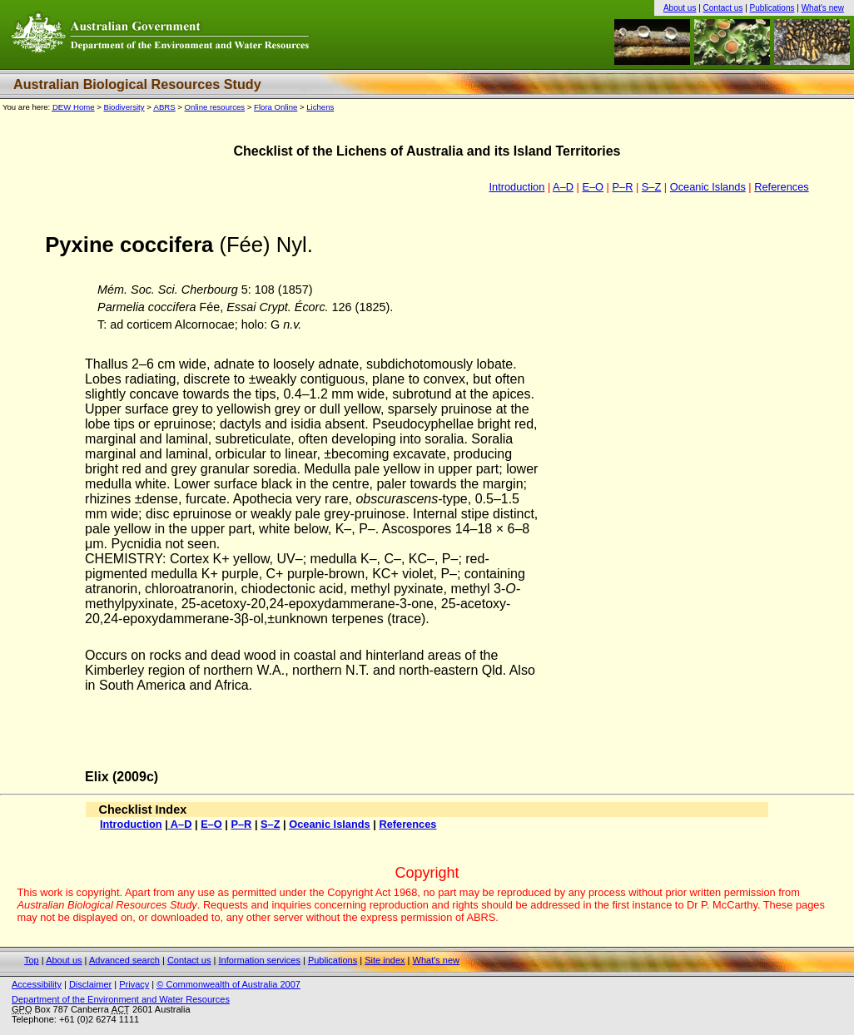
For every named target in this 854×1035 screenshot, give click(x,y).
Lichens (320, 106)
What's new (823, 7)
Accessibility (37, 984)
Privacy (134, 984)
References (781, 187)
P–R (622, 187)
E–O (592, 187)
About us (679, 7)
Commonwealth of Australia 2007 (228, 984)
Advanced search (124, 960)
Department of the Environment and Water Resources (121, 999)
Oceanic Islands (708, 187)
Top (31, 960)
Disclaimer (90, 984)
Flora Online (275, 106)
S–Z (651, 187)
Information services (259, 960)
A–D (563, 187)
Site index (385, 960)
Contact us (723, 7)
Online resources (215, 106)
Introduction (516, 187)
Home (73, 106)
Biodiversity (124, 106)
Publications (772, 7)
